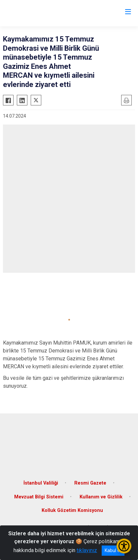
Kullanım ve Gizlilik (101, 497)
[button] (69, 320)
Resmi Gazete (90, 483)
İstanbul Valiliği (40, 483)
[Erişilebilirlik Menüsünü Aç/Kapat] (124, 546)
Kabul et (113, 550)
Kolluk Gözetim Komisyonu (72, 510)
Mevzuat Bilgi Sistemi (38, 497)
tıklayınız (87, 550)
